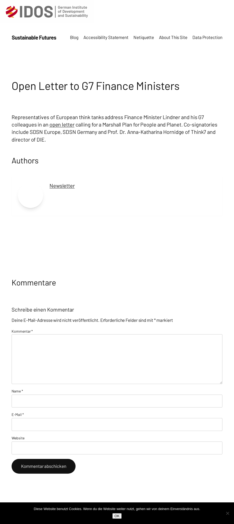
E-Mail (18, 414)
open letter (61, 124)
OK (117, 516)
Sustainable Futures (34, 37)
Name (17, 391)
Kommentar (22, 331)
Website (18, 438)
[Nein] (227, 513)
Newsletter (61, 185)
